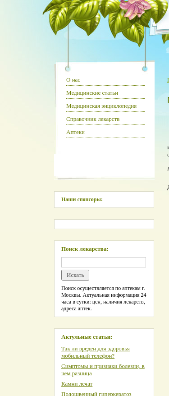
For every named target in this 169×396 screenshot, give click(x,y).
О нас (73, 79)
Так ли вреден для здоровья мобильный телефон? (95, 352)
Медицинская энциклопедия (101, 105)
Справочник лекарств (92, 118)
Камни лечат (76, 383)
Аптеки (75, 132)
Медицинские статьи (92, 92)
